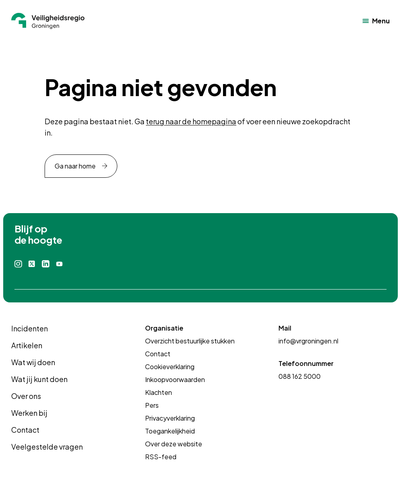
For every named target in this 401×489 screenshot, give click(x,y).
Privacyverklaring (170, 418)
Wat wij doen (33, 362)
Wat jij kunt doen (39, 379)
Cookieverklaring (169, 366)
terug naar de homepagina (191, 121)
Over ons (26, 396)
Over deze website (173, 444)
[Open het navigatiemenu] (376, 21)
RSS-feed (160, 456)
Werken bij (29, 412)
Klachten (158, 392)
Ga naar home (75, 166)
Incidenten (29, 328)
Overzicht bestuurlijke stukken (190, 341)
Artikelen (26, 345)
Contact (25, 429)
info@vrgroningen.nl (308, 341)
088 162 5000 (299, 376)
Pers (152, 405)
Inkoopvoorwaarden (175, 379)
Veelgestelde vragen (47, 446)
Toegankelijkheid (170, 431)
